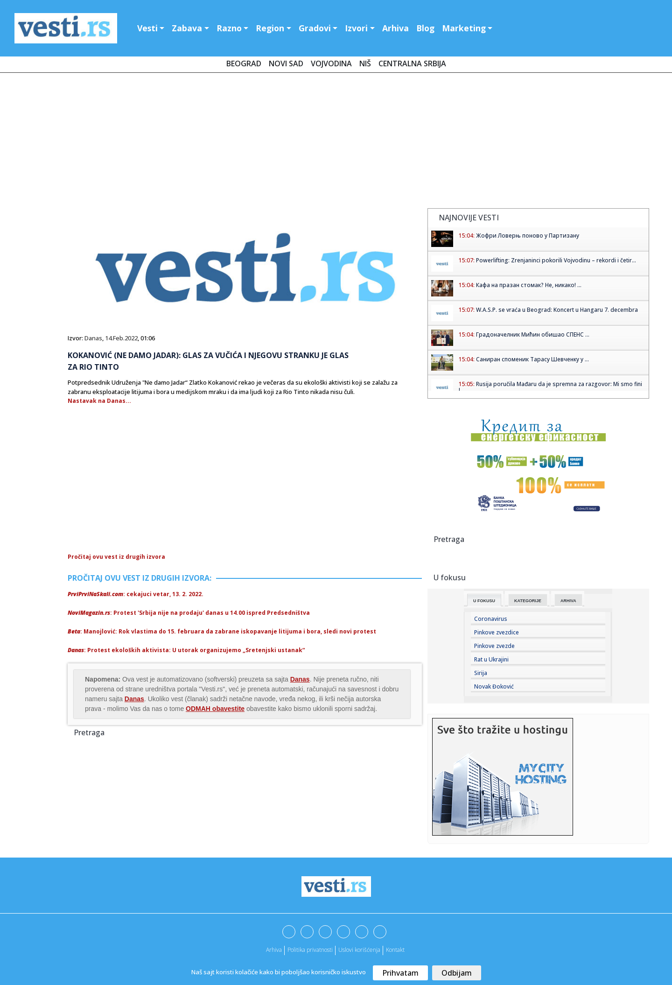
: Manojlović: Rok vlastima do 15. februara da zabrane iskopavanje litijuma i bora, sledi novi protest (222, 631)
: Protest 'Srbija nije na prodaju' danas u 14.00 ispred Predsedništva (189, 613)
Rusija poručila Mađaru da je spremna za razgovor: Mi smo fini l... (550, 387)
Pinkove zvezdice (496, 632)
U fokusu (484, 600)
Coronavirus (490, 619)
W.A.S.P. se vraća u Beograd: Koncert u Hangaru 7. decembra (557, 310)
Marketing (464, 28)
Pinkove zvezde (494, 646)
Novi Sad (286, 63)
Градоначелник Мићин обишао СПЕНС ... (532, 334)
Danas (93, 338)
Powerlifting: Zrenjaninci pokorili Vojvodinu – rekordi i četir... (556, 260)
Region (270, 28)
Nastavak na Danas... (99, 401)
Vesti (147, 28)
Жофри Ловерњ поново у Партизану (527, 235)
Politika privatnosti (310, 950)
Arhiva (395, 28)
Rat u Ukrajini (491, 659)
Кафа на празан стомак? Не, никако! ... (528, 285)
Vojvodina (331, 63)
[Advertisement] (336, 142)
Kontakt (395, 950)
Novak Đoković (494, 686)
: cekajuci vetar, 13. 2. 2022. (135, 594)
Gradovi (315, 28)
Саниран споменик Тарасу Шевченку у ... (532, 359)
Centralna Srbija (412, 63)
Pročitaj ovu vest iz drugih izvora (116, 557)
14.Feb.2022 (121, 338)
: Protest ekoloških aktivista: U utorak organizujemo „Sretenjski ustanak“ (186, 650)
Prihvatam (400, 973)
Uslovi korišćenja (359, 950)
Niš (365, 63)
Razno (229, 28)
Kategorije (527, 600)
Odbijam (456, 973)
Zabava (187, 28)
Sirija (480, 673)
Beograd (243, 63)
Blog (425, 28)
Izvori (356, 28)
